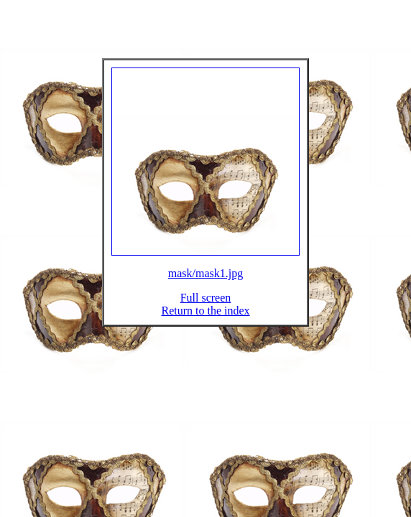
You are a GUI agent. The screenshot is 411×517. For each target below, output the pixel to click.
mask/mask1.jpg (205, 282)
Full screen (205, 306)
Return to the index (205, 319)
